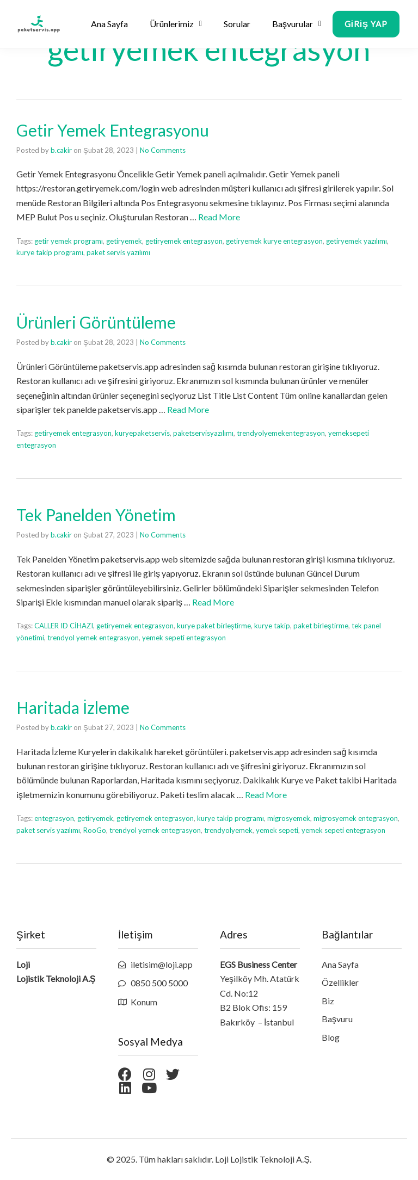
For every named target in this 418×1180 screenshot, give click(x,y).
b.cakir (61, 150)
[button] (366, 31)
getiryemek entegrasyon (184, 241)
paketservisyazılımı (203, 433)
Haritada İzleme (73, 707)
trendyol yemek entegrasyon (93, 637)
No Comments (163, 150)
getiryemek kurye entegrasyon (274, 241)
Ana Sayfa (109, 26)
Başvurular (296, 26)
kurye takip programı (49, 252)
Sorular (237, 26)
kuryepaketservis (142, 433)
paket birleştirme (320, 625)
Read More (219, 217)
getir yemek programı (68, 241)
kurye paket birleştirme (214, 625)
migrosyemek (288, 818)
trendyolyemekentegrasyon (281, 433)
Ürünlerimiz (176, 26)
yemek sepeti (277, 830)
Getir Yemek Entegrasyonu (112, 130)
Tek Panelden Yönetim (96, 514)
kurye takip (272, 625)
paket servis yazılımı (118, 252)
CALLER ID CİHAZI (63, 625)
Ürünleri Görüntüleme (96, 322)
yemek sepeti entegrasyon (184, 637)
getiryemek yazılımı (356, 241)
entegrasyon (54, 818)
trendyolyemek (228, 830)
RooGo (94, 830)
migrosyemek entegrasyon (356, 818)
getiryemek (124, 241)
